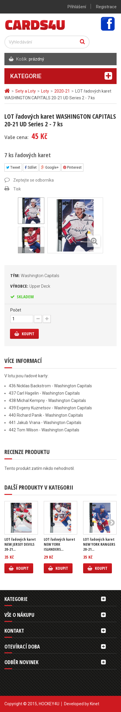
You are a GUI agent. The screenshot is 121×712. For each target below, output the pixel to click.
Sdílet (31, 167)
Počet (15, 310)
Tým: (34, 275)
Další (31, 250)
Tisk (17, 189)
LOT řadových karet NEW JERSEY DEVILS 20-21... (20, 544)
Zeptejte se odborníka (33, 180)
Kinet (94, 703)
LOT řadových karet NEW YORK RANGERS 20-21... (99, 544)
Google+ (50, 167)
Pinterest (72, 167)
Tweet (13, 167)
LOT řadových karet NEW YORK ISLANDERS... (59, 544)
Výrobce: (30, 286)
